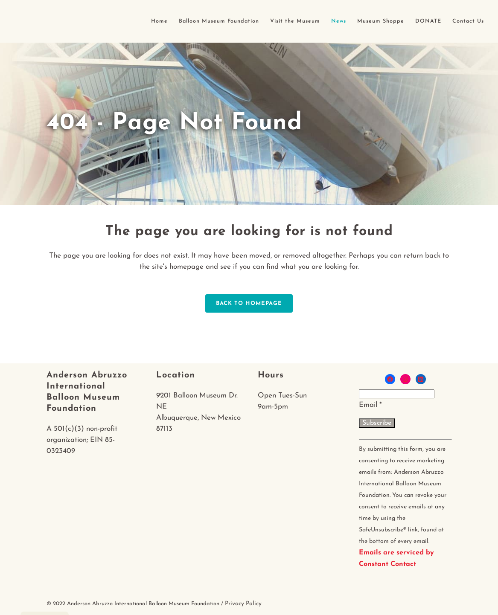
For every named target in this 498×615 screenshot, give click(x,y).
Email (370, 405)
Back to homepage (249, 303)
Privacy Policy (243, 603)
